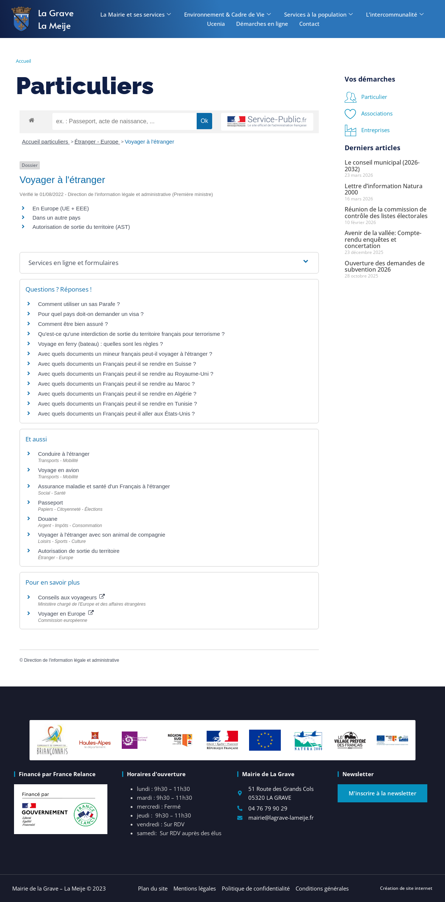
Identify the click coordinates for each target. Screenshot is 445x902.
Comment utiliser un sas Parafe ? (79, 304)
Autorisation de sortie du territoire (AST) (81, 227)
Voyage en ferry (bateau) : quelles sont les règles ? (100, 344)
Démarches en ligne (262, 23)
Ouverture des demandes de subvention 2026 (385, 266)
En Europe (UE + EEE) (60, 208)
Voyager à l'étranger (149, 141)
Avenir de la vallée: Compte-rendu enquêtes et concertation (383, 239)
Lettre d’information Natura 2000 (383, 189)
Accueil (23, 61)
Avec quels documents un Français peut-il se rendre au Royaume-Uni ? (125, 374)
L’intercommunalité (395, 14)
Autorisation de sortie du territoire (79, 551)
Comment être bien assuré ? (73, 324)
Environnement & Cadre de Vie (227, 14)
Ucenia (216, 23)
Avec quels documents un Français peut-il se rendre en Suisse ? (117, 364)
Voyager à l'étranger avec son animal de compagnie (101, 534)
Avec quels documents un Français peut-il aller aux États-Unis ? (116, 413)
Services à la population (318, 14)
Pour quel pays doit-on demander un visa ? (91, 314)
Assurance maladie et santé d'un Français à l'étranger (104, 486)
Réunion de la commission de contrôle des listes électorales (386, 212)
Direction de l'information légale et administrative (71, 660)
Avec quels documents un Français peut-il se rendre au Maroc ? (116, 384)
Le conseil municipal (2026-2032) (382, 165)
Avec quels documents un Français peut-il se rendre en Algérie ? (117, 393)
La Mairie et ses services (135, 14)
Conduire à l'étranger (64, 454)
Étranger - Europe (97, 141)
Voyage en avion (58, 470)
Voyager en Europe (66, 613)
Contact (309, 23)
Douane (48, 519)
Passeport (50, 502)
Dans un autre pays (56, 217)
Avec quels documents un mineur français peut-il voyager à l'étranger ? (125, 354)
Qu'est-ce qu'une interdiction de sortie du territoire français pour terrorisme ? (131, 334)
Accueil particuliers (46, 141)
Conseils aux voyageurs (71, 597)
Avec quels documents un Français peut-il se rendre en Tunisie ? (117, 403)
